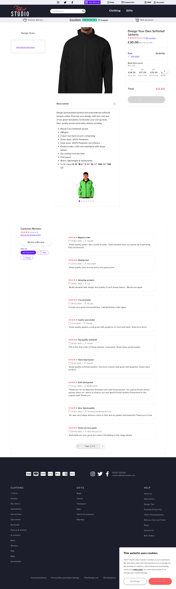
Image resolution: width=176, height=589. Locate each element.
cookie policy (137, 569)
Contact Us (127, 2)
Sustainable (16, 561)
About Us (148, 494)
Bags (79, 509)
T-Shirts (14, 493)
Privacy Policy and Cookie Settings (65, 578)
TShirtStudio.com (91, 578)
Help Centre (149, 499)
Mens (13, 540)
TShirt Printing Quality (154, 515)
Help (110, 2)
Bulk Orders (149, 536)
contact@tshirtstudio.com (123, 475)
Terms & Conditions (39, 578)
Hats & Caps (16, 514)
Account (158, 2)
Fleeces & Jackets (19, 530)
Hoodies (14, 498)
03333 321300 (119, 473)
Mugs (79, 493)
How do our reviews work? (31, 235)
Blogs (146, 525)
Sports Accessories (85, 514)
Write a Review (36, 242)
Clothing (115, 10)
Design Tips (149, 504)
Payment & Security (153, 509)
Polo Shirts (15, 504)
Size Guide (133, 56)
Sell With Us (92, 2)
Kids (12, 551)
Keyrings (80, 519)
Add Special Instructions (25, 47)
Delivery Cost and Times (155, 520)
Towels (80, 498)
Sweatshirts (16, 509)
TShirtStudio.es (109, 578)
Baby (13, 556)
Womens (14, 546)
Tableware (81, 504)
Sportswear (16, 519)
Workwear (15, 525)
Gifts (129, 10)
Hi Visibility (16, 535)
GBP (147, 2)
